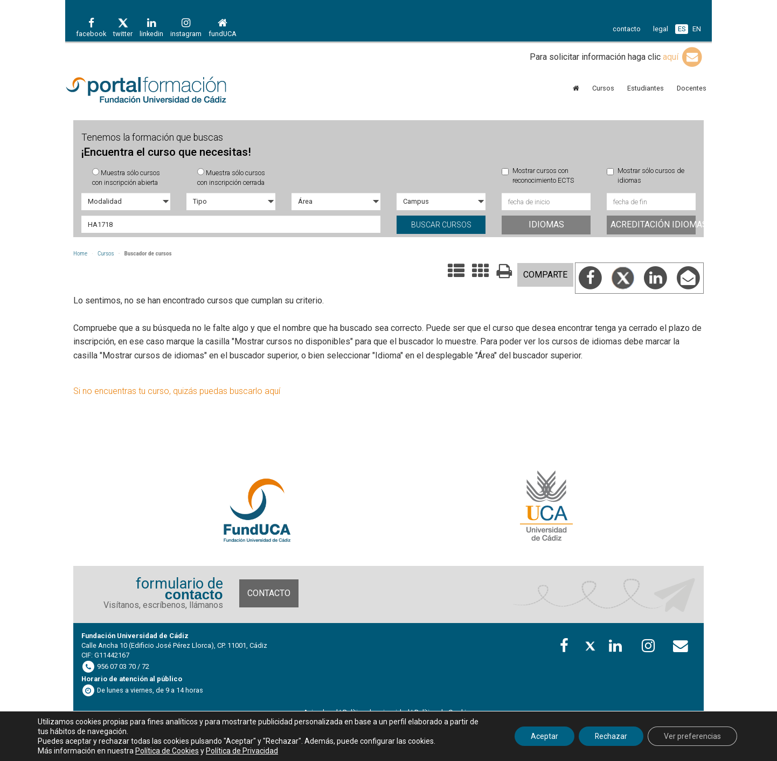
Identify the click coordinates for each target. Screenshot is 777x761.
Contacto (268, 593)
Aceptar (544, 736)
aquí (683, 57)
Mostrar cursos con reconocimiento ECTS (538, 175)
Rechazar (610, 736)
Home (80, 253)
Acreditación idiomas (653, 224)
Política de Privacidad (242, 750)
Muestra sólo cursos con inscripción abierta (126, 177)
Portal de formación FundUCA (162, 90)
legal (660, 29)
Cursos (106, 253)
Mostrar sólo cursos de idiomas (645, 175)
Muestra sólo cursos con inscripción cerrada (231, 177)
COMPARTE (545, 274)
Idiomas (546, 224)
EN (696, 29)
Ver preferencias (692, 736)
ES (681, 29)
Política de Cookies (167, 750)
